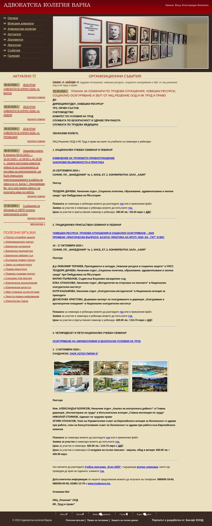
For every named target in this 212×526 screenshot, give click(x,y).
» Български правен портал (19, 260)
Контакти (203, 5)
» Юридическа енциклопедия (20, 282)
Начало (169, 5)
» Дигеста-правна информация (21, 296)
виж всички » (37, 224)
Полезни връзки (75, 520)
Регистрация (189, 5)
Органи (13, 18)
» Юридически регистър (17, 287)
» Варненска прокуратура (18, 251)
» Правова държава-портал (19, 273)
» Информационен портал (19, 241)
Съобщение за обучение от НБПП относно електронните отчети (22, 210)
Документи (15, 39)
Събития (14, 50)
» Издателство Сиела (16, 301)
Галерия (14, 55)
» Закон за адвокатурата (18, 264)
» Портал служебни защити (19, 237)
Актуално (14, 34)
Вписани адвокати (21, 23)
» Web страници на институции (21, 292)
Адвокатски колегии (22, 28)
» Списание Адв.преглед (18, 278)
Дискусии (14, 45)
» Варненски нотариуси (17, 246)
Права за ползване (98, 520)
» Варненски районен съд (18, 255)
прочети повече (36, 97)
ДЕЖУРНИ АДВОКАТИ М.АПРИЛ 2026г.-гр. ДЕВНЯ (22, 111)
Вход (178, 5)
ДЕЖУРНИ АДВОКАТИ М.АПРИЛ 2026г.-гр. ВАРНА (22, 89)
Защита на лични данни (124, 520)
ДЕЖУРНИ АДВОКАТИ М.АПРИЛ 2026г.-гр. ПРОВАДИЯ (22, 133)
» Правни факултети (15, 269)
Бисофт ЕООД (195, 520)
